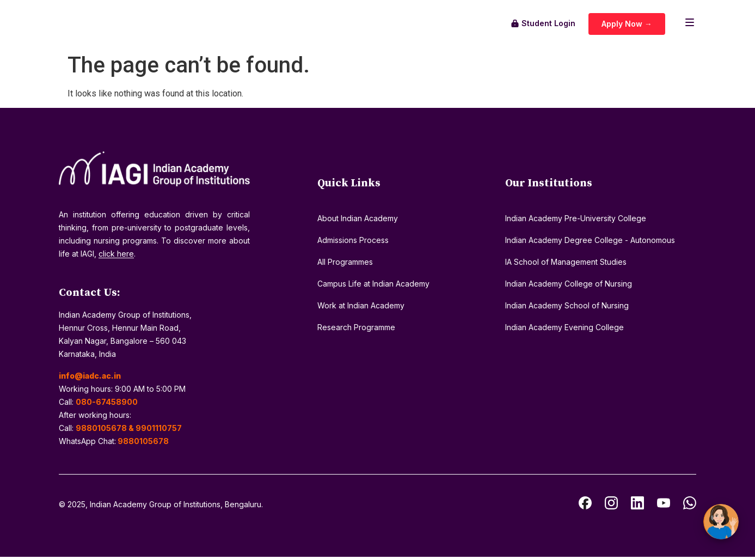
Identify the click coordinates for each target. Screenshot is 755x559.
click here (116, 255)
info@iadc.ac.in (90, 377)
